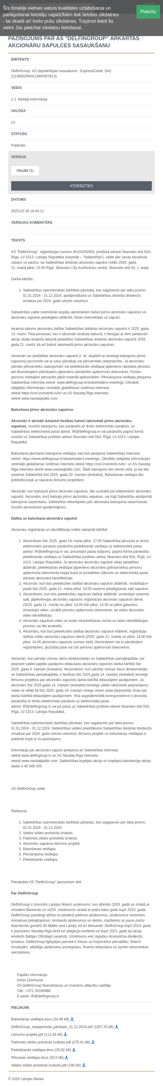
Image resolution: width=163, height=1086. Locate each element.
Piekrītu (148, 11)
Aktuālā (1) (25, 170)
